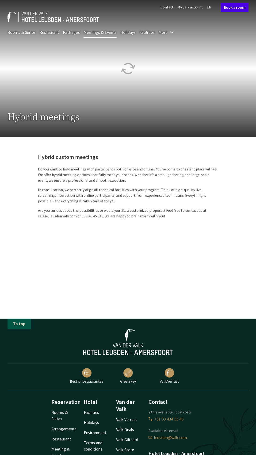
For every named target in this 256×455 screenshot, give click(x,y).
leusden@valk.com (168, 437)
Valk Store (125, 449)
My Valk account (190, 7)
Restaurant (49, 32)
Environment (95, 432)
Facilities (147, 32)
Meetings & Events (100, 32)
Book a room (234, 7)
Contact (167, 7)
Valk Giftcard (127, 439)
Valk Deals (125, 429)
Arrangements (63, 429)
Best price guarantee (86, 376)
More (166, 32)
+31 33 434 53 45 (166, 419)
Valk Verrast (169, 376)
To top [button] (19, 323)
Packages (71, 32)
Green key (128, 376)
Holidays (128, 32)
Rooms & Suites (22, 32)
